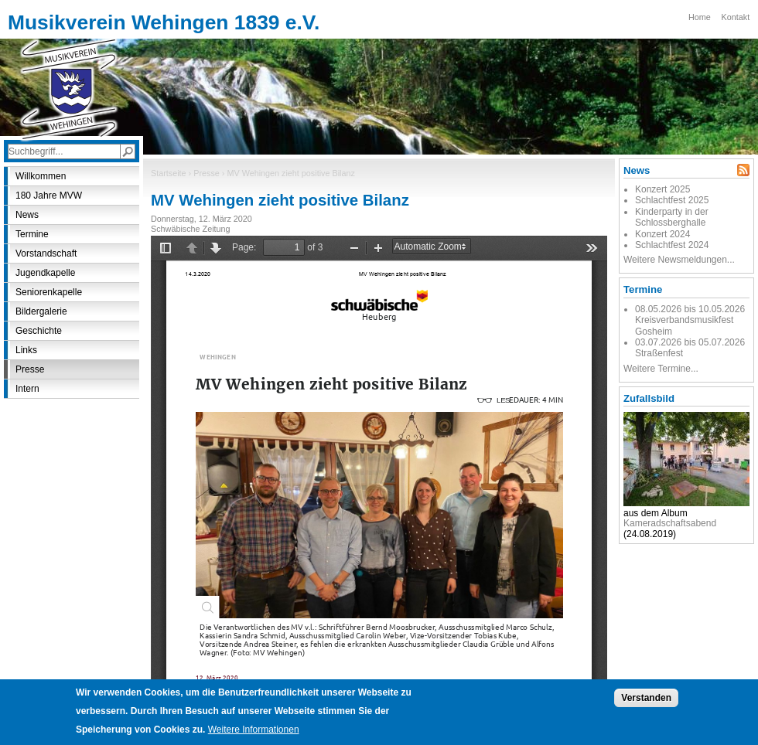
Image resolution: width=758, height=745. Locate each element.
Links (26, 350)
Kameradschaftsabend (669, 523)
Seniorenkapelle (48, 292)
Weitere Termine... (660, 368)
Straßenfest (659, 353)
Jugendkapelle (45, 272)
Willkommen (40, 176)
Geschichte (38, 330)
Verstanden (646, 697)
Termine (32, 234)
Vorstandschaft (46, 253)
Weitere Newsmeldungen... (679, 259)
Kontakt (736, 17)
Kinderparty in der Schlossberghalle (671, 217)
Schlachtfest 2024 (671, 245)
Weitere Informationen (253, 729)
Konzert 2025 (662, 189)
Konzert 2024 (662, 234)
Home (699, 17)
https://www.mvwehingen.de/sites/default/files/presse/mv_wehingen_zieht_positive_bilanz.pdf (379, 467)
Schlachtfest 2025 (671, 200)
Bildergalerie (41, 311)
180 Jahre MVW (48, 195)
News (27, 214)
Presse (206, 173)
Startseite (168, 173)
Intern (27, 388)
